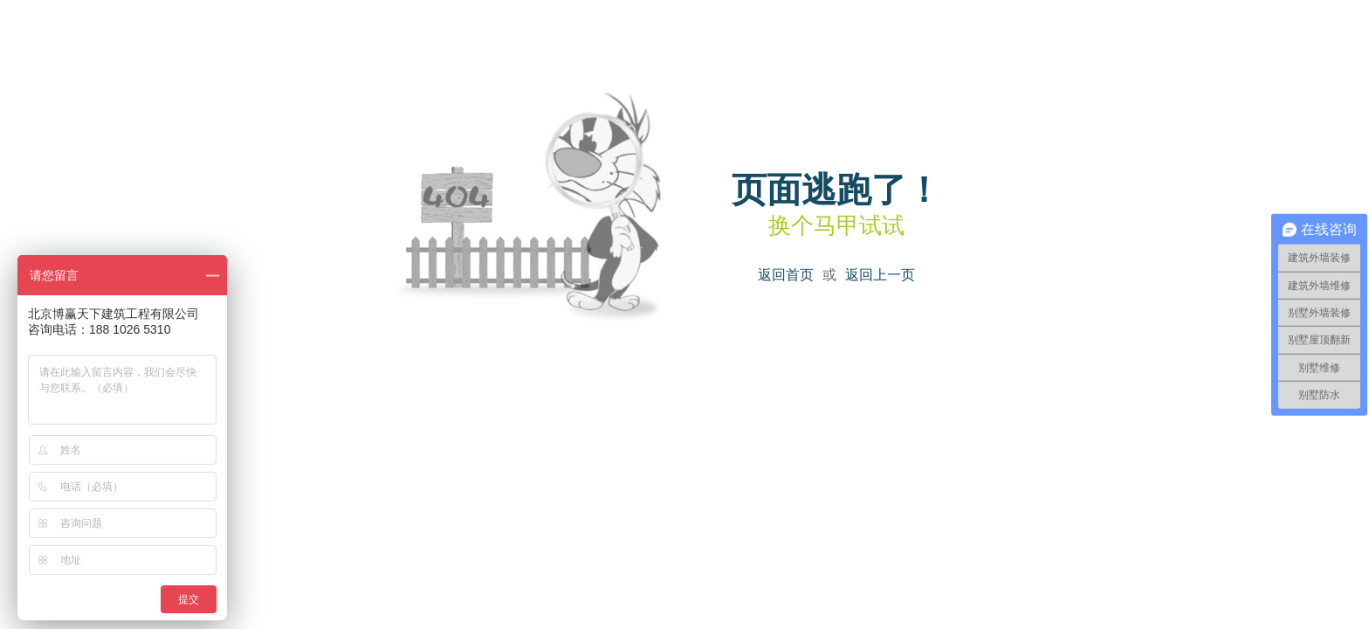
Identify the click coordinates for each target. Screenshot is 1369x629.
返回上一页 (880, 274)
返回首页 (786, 274)
